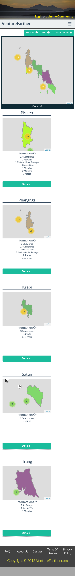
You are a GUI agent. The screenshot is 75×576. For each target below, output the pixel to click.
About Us (22, 551)
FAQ (7, 551)
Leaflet (69, 103)
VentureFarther (16, 23)
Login (38, 16)
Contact (37, 551)
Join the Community (59, 16)
